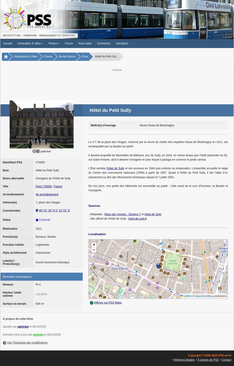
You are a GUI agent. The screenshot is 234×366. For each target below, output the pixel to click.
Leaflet (185, 296)
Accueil (7, 43)
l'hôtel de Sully (115, 168)
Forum (69, 43)
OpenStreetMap (204, 296)
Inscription (122, 43)
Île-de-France (67, 56)
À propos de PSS (208, 359)
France (48, 56)
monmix (38, 334)
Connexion (103, 43)
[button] (158, 266)
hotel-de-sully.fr (137, 218)
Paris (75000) (44, 186)
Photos (54, 43)
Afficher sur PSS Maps (108, 302)
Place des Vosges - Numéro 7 (122, 214)
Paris (85, 56)
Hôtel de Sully (152, 214)
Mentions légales (184, 359)
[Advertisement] (117, 82)
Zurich (228, 34)
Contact (226, 359)
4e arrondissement (47, 194)
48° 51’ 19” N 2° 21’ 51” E (54, 210)
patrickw (23, 326)
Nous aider (85, 43)
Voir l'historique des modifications (27, 342)
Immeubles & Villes (30, 43)
